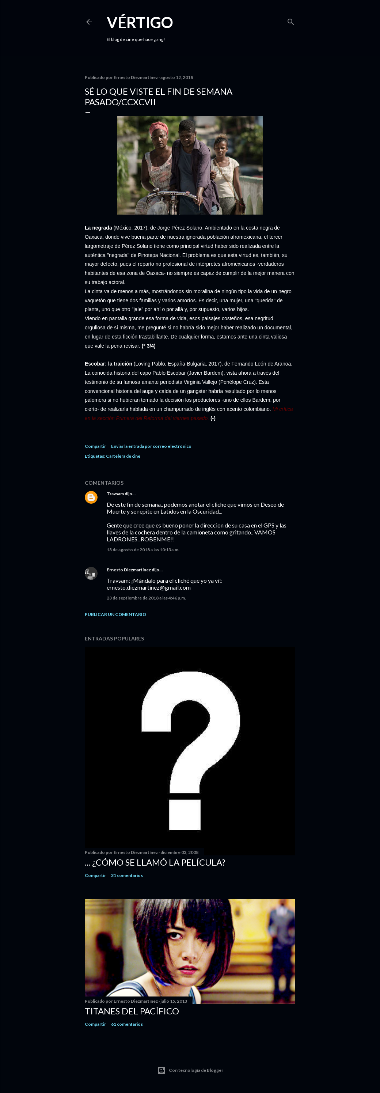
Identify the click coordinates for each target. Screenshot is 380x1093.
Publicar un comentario (115, 614)
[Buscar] (290, 20)
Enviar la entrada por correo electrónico (151, 446)
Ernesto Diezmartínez (129, 569)
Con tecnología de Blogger (190, 1070)
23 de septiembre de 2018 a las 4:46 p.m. (146, 598)
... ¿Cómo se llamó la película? (155, 862)
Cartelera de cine (123, 456)
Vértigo (140, 22)
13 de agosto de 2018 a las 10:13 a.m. (143, 549)
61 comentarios (127, 1024)
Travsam (115, 493)
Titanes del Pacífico (132, 1011)
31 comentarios (127, 875)
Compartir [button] (95, 446)
